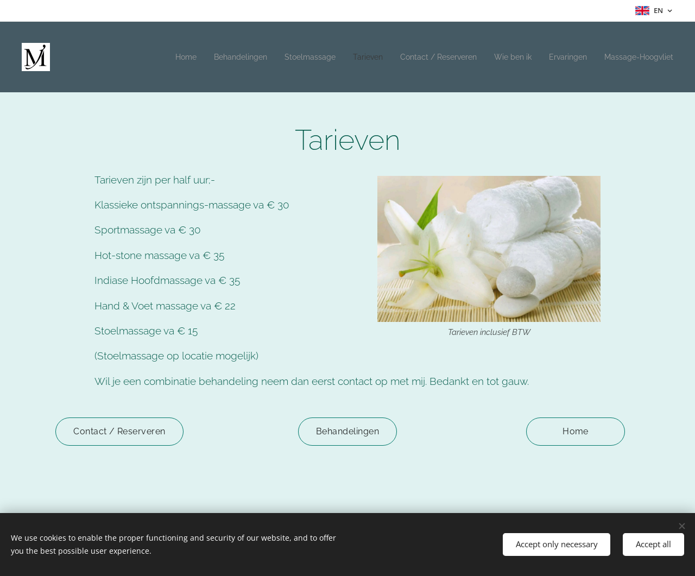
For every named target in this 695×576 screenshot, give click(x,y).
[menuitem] (153, 57)
